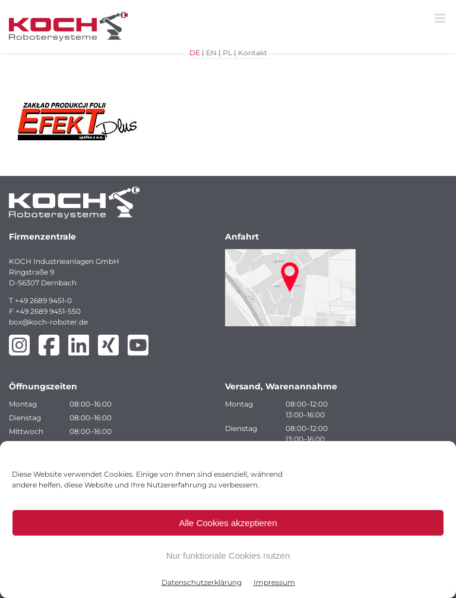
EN (211, 52)
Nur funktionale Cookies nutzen (228, 555)
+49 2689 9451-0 (43, 300)
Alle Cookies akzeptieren (228, 523)
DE (194, 52)
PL (227, 52)
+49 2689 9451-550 (48, 311)
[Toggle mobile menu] (441, 18)
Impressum (274, 582)
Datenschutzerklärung (202, 582)
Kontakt (252, 52)
